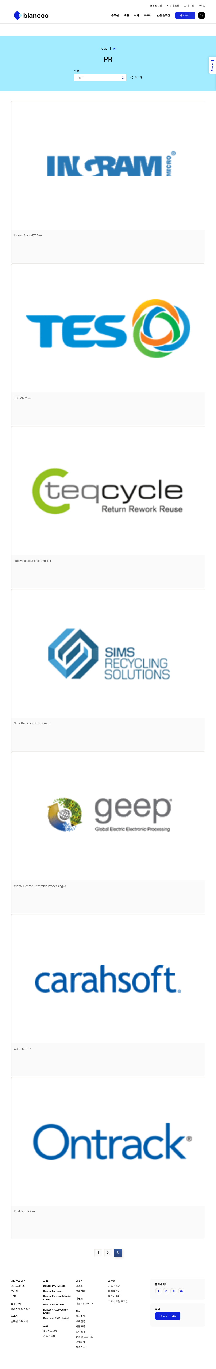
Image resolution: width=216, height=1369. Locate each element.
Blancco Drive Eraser (54, 1285)
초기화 (136, 77)
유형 (76, 71)
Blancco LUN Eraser (53, 1304)
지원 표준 (80, 1326)
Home (103, 49)
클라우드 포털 (50, 1330)
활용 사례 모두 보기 (21, 1308)
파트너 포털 (173, 6)
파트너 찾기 (114, 1295)
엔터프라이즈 (18, 1280)
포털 (45, 1325)
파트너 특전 (114, 1285)
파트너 (148, 15)
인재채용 (80, 1341)
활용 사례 (16, 1303)
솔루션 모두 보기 (19, 1321)
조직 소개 (80, 1331)
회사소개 (80, 1315)
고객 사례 (80, 1290)
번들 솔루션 (163, 15)
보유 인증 (80, 1321)
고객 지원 (189, 6)
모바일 (14, 1290)
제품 (126, 15)
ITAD (13, 1295)
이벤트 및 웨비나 (84, 1303)
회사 (136, 15)
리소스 (79, 1280)
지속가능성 (81, 1346)
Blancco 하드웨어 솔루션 (56, 1317)
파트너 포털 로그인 (118, 1301)
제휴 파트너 (114, 1290)
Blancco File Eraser (53, 1290)
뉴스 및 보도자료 (84, 1336)
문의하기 (185, 15)
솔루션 (115, 15)
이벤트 (79, 1298)
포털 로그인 (156, 6)
